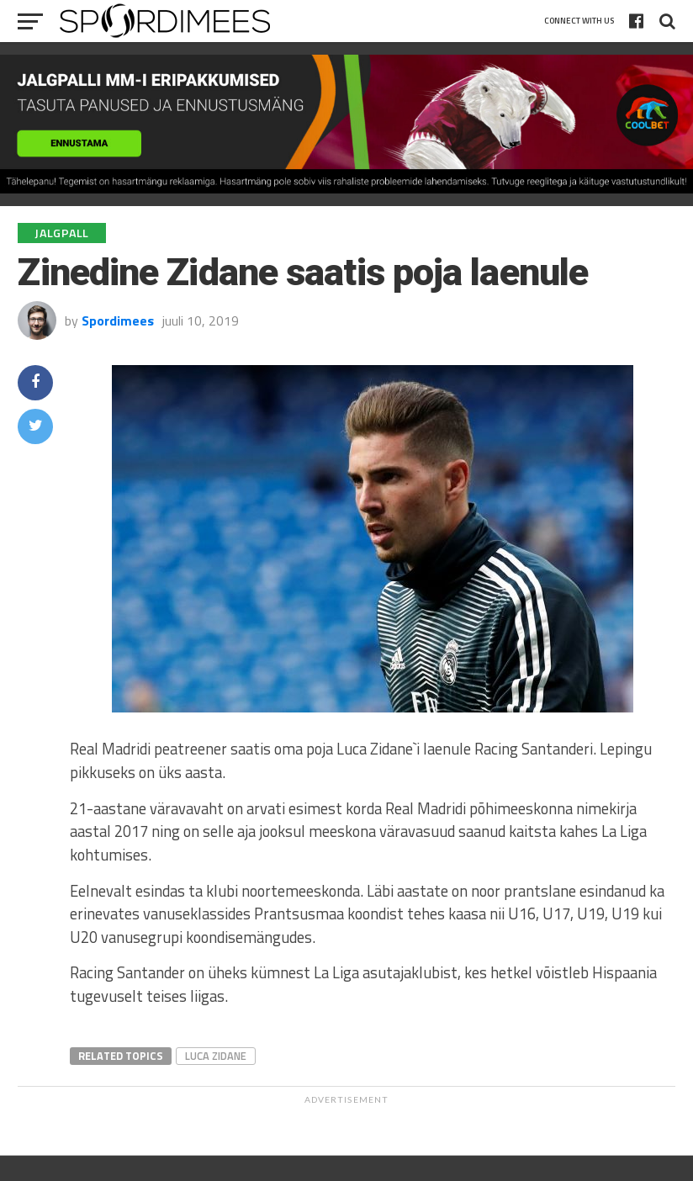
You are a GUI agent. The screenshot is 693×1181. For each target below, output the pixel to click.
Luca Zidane (215, 1055)
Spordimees (118, 320)
